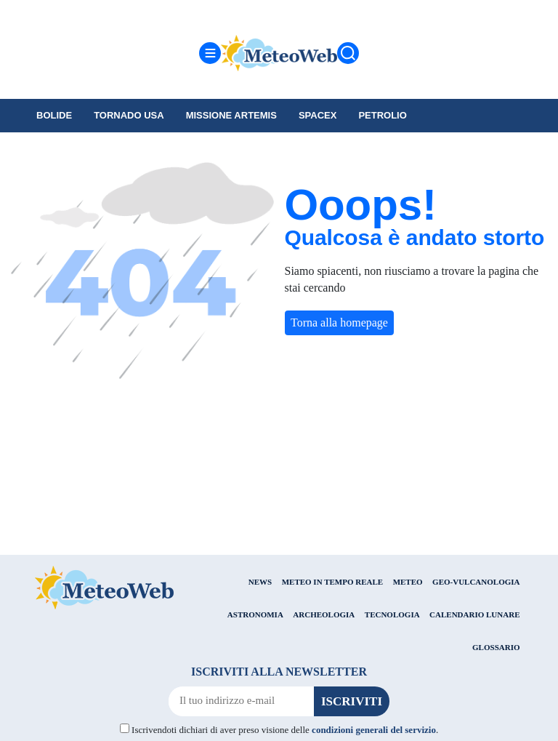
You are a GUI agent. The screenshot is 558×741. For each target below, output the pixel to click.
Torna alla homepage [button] (339, 322)
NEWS (260, 581)
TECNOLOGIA (392, 614)
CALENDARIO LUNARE (474, 614)
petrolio (382, 115)
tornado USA (129, 115)
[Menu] (210, 53)
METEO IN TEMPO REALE (332, 581)
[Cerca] (348, 53)
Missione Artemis (231, 115)
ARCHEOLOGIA (324, 614)
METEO (408, 581)
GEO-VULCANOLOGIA (475, 581)
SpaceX (318, 115)
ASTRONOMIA (255, 614)
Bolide (54, 115)
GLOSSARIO (495, 647)
